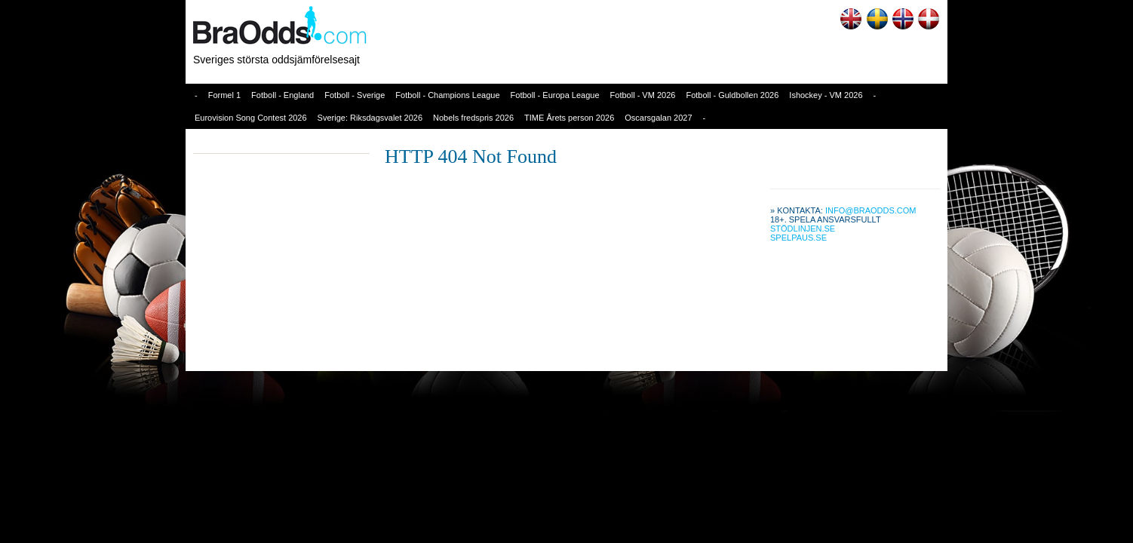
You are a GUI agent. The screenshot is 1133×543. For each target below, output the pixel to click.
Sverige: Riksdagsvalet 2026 (370, 117)
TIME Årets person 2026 (569, 117)
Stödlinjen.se (802, 228)
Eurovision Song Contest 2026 (251, 117)
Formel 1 (224, 95)
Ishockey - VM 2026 (825, 95)
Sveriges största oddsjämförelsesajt (276, 60)
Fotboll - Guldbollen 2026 (732, 95)
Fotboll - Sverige (354, 95)
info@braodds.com (871, 210)
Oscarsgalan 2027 (658, 117)
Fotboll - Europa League (555, 95)
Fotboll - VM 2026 (643, 95)
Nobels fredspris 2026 (473, 117)
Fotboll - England (282, 95)
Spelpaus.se (798, 237)
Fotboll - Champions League (447, 95)
